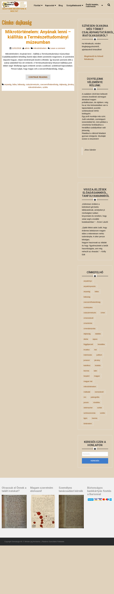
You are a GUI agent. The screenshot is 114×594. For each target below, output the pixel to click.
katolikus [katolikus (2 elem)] (87, 365)
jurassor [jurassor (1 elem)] (87, 360)
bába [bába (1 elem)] (97, 292)
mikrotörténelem (39, 48)
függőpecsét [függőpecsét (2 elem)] (88, 344)
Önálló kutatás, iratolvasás (92, 5)
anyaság (7, 84)
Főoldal (37, 5)
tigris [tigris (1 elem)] (85, 418)
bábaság (21, 84)
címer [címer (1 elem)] (103, 313)
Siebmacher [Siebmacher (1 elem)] (88, 408)
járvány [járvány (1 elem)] (97, 360)
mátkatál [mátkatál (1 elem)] (87, 392)
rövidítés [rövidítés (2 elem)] (96, 402)
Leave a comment (57, 48)
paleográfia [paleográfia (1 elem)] (95, 397)
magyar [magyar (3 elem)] (97, 376)
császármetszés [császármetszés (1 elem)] (90, 313)
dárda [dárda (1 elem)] (86, 339)
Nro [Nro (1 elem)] (85, 397)
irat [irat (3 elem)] (95, 350)
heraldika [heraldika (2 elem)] (101, 344)
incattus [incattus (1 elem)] (87, 350)
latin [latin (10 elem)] (95, 371)
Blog (61, 5)
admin (27, 48)
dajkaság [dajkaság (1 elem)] (87, 334)
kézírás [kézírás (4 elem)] (86, 371)
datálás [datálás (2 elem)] (98, 334)
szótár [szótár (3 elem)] (99, 408)
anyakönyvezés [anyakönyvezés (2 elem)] (90, 286)
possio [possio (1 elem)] (86, 402)
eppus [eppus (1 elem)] (95, 339)
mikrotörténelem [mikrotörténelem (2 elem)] (90, 387)
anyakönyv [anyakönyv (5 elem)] (88, 281)
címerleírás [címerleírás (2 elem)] (88, 323)
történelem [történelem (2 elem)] (88, 424)
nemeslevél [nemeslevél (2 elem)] (99, 392)
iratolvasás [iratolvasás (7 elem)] (88, 355)
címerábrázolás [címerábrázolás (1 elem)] (89, 329)
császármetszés (32, 84)
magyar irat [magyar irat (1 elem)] (88, 381)
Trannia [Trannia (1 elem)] (94, 418)
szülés (45, 87)
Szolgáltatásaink (73, 5)
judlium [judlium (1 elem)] (99, 355)
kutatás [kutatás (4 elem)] (98, 365)
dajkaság (63, 84)
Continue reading (38, 77)
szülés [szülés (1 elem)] (102, 413)
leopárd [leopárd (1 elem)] (86, 376)
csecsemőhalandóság (49, 84)
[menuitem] (37, 5)
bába (14, 84)
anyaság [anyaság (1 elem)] (87, 292)
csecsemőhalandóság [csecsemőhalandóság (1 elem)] (92, 302)
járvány (71, 84)
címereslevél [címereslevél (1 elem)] (88, 318)
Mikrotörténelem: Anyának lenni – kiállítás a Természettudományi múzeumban (38, 37)
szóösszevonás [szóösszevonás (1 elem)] (89, 413)
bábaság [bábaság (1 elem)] (87, 297)
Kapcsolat (49, 5)
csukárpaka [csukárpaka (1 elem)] (88, 307)
